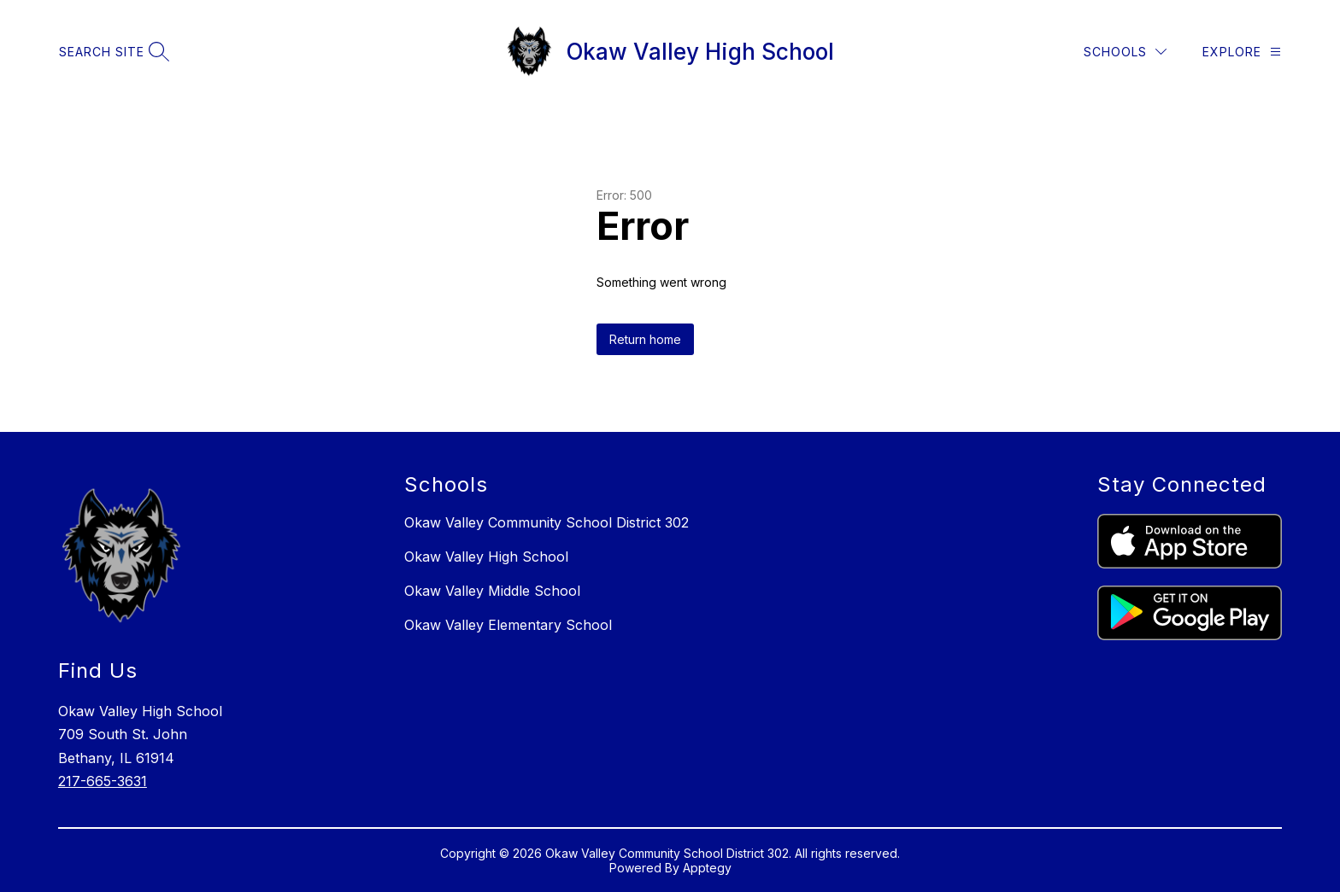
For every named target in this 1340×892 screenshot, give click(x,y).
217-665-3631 (102, 781)
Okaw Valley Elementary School (508, 624)
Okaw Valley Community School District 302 (546, 522)
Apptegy (707, 867)
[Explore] (1241, 51)
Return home (645, 339)
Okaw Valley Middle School (492, 590)
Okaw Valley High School (486, 556)
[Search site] (112, 51)
